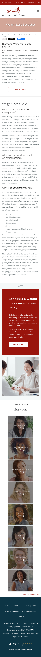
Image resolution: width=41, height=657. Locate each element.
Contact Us (20, 617)
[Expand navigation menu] (38, 11)
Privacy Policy (31, 606)
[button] (21, 2)
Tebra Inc (20, 606)
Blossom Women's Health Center (12, 35)
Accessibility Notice (29, 611)
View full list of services (31, 594)
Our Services (30, 35)
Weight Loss (6, 37)
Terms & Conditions (12, 611)
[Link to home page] (18, 11)
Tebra (30, 649)
